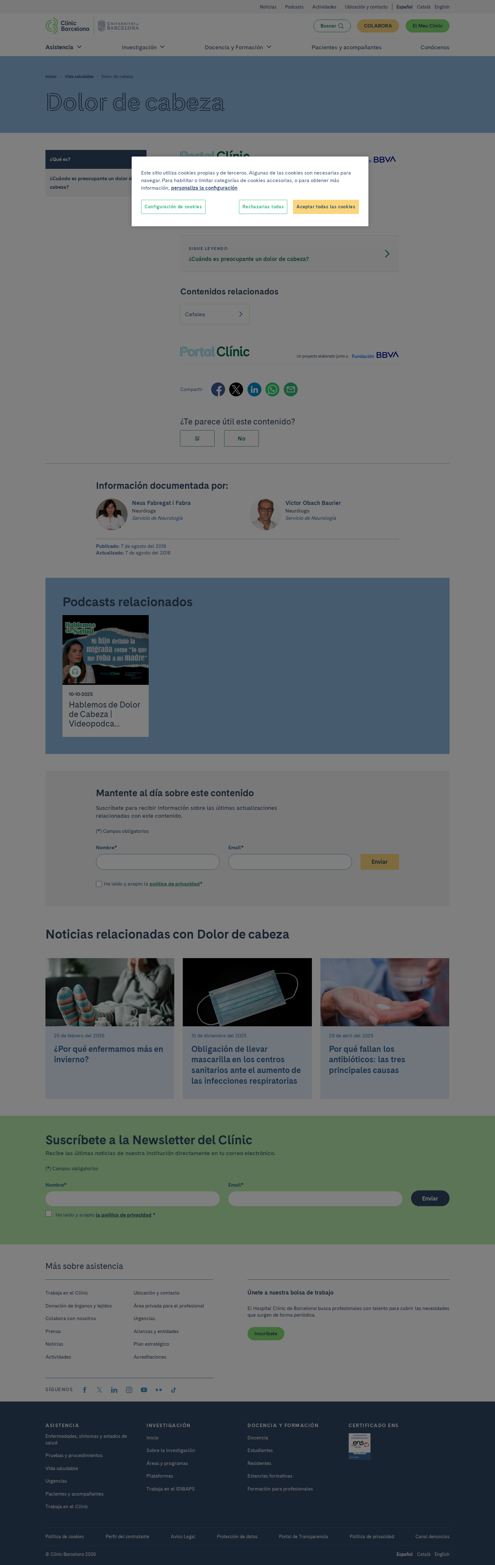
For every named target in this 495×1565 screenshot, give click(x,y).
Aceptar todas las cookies (325, 206)
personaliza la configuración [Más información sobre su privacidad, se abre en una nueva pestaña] (204, 188)
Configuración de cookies (173, 206)
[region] (250, 192)
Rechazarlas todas (263, 206)
